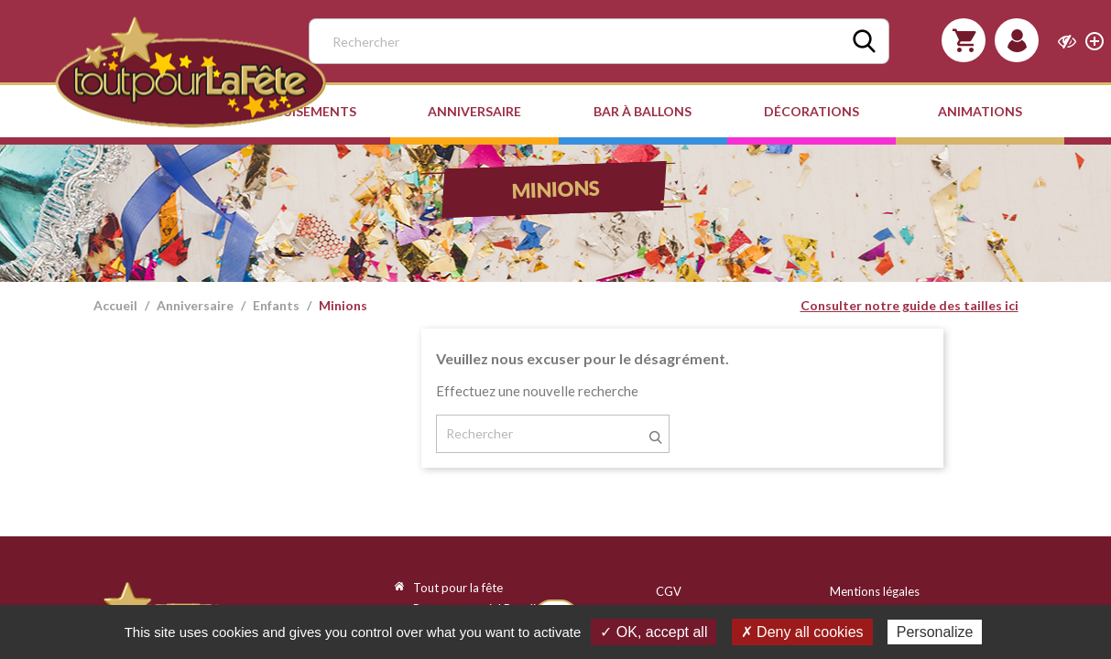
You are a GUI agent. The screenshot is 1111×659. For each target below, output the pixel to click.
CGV (668, 591)
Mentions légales (875, 591)
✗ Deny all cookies (802, 632)
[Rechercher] (599, 41)
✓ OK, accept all (653, 632)
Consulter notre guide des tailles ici (909, 305)
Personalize (935, 632)
